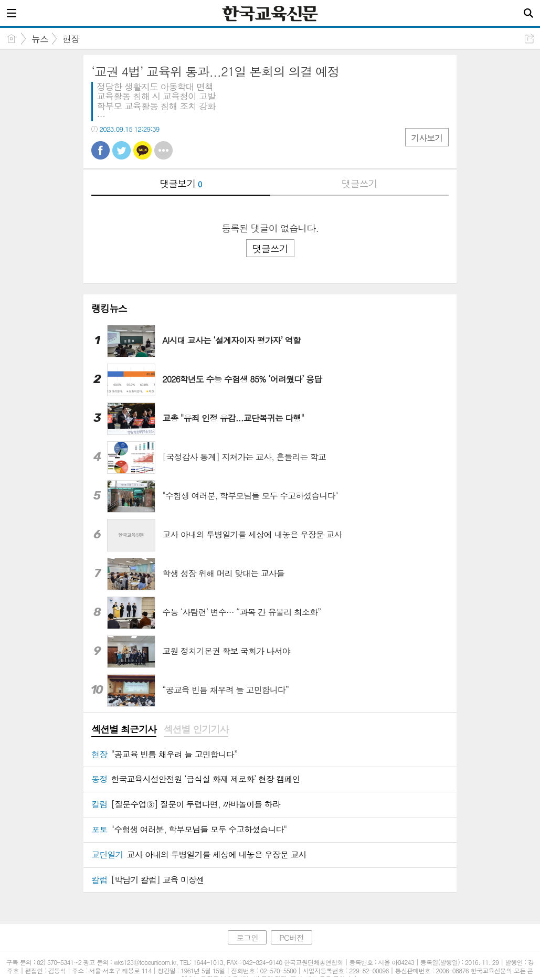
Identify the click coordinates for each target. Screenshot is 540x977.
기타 (163, 150)
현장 (70, 39)
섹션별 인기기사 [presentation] (196, 729)
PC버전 (291, 937)
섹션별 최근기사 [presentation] (123, 729)
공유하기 (529, 39)
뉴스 (39, 39)
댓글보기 (181, 183)
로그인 (247, 937)
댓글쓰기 (359, 183)
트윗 (121, 150)
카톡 (142, 150)
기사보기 (426, 138)
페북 (100, 150)
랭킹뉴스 (109, 308)
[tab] (124, 730)
